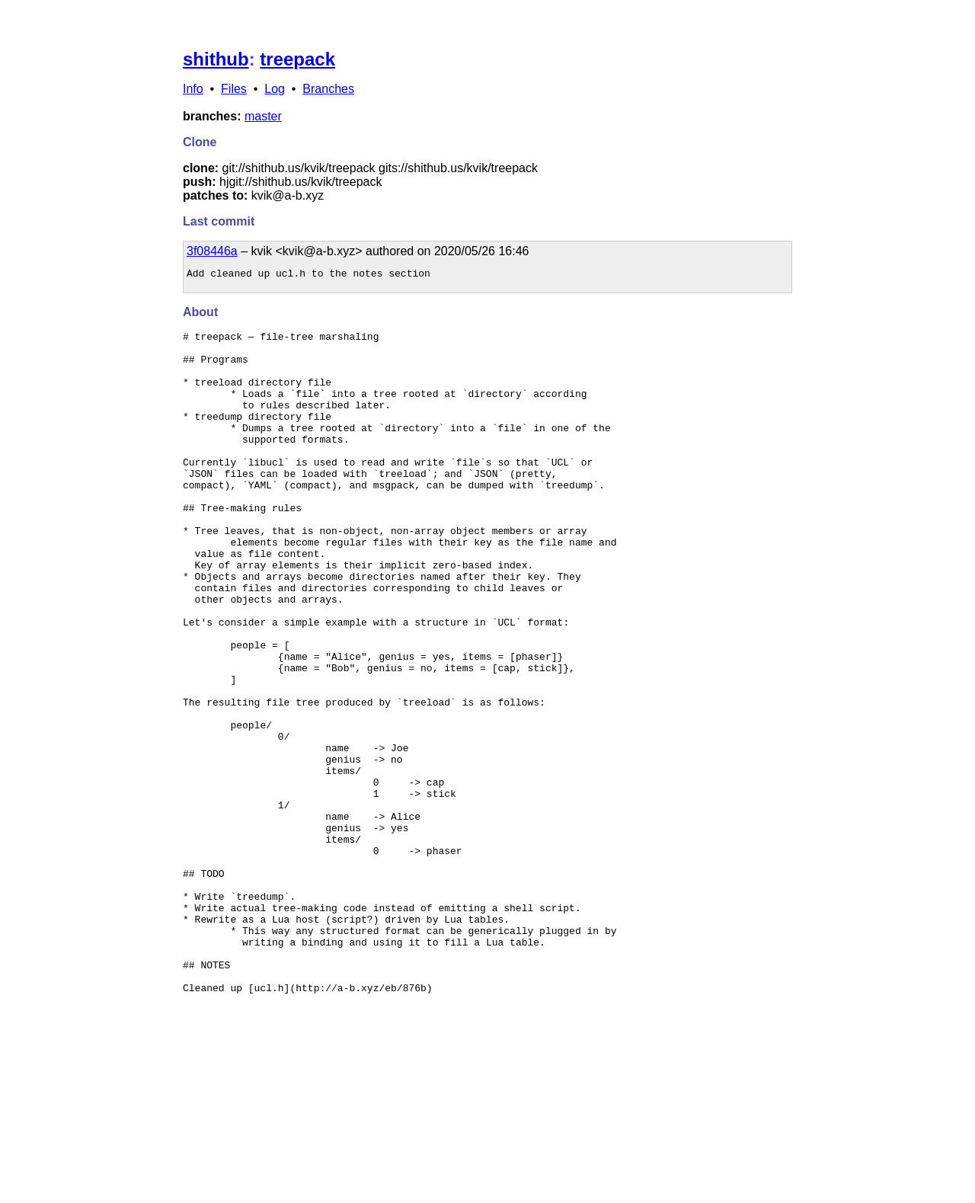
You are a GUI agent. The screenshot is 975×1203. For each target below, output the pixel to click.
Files (234, 88)
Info (193, 88)
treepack (297, 59)
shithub (216, 59)
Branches (328, 88)
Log (274, 88)
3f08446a (212, 251)
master (263, 116)
